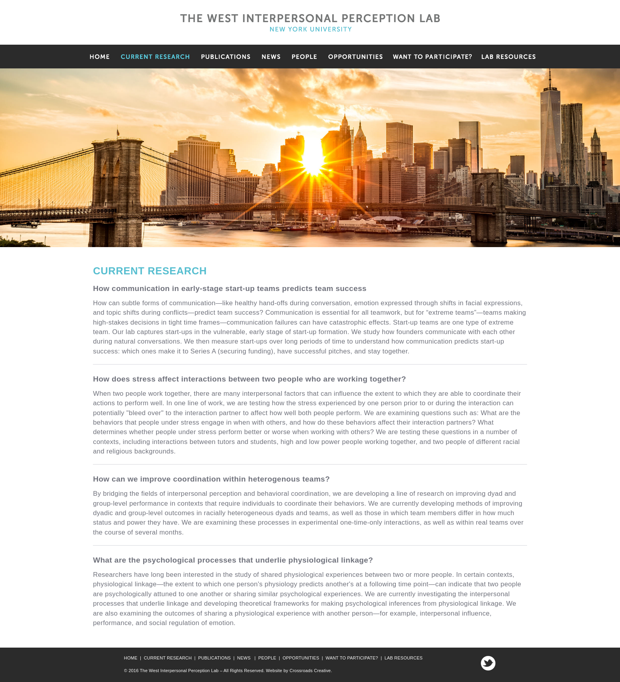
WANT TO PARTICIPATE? (351, 658)
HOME (131, 658)
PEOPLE (267, 658)
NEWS (244, 658)
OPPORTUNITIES (301, 658)
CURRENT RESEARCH (168, 658)
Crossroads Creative (310, 670)
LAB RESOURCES (403, 658)
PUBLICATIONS (214, 658)
